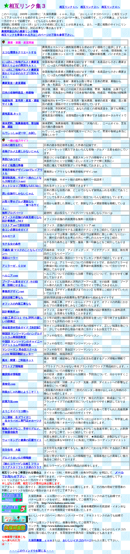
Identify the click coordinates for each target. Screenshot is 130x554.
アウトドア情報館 (12, 366)
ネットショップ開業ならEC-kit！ (21, 185)
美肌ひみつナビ (11, 159)
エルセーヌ (8, 236)
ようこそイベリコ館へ (15, 411)
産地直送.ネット (11, 113)
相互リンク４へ (110, 7)
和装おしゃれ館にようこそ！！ (20, 392)
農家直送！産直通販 (14, 83)
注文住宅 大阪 (11, 449)
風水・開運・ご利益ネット (18, 360)
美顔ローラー (10, 258)
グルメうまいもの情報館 (16, 457)
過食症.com (8, 384)
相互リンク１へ (68, 7)
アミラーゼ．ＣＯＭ (14, 265)
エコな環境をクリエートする (19, 52)
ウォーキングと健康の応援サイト (22, 440)
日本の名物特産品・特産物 (18, 92)
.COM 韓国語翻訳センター (18, 354)
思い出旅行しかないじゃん (18, 193)
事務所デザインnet (13, 291)
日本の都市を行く (12, 145)
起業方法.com (10, 401)
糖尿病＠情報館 (11, 374)
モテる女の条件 (11, 244)
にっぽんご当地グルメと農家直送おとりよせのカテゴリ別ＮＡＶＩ (20, 73)
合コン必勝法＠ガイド (15, 229)
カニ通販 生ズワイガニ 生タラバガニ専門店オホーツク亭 (22, 421)
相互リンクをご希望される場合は (21, 472)
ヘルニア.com (10, 275)
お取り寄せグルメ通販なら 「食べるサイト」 (20, 205)
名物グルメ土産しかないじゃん (20, 151)
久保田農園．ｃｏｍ (40, 540)
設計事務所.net (10, 311)
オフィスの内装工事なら (16, 303)
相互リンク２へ (89, 7)
